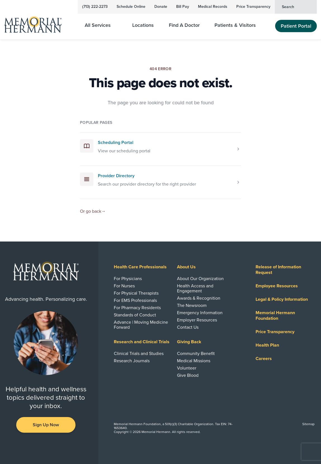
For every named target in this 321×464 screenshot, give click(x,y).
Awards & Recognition (198, 298)
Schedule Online (131, 6)
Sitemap (308, 424)
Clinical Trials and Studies (139, 353)
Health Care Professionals (140, 267)
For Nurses (124, 285)
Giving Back (189, 342)
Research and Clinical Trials (141, 342)
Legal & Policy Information (282, 299)
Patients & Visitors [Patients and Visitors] (238, 25)
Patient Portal (296, 26)
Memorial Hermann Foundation (275, 315)
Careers (264, 358)
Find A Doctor (184, 25)
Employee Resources (277, 286)
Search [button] (297, 6)
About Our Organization (200, 278)
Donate (160, 6)
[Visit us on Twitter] (58, 446)
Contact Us (188, 327)
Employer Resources (197, 320)
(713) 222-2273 (95, 6)
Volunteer (186, 368)
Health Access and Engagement (195, 288)
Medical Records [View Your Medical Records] (212, 6)
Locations (143, 25)
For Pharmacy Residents (137, 307)
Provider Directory (116, 176)
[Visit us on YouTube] (45, 446)
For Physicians (128, 278)
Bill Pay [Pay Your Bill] (182, 6)
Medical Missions (193, 360)
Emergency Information (200, 312)
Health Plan (267, 345)
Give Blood (188, 375)
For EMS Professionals (135, 300)
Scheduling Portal (115, 142)
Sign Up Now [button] (46, 425)
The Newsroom (192, 305)
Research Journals (132, 360)
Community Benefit (196, 353)
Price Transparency (253, 6)
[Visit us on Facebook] (33, 446)
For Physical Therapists (136, 293)
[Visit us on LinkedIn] (21, 446)
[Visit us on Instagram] (70, 446)
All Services (101, 25)
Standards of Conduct (135, 315)
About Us (186, 267)
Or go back (93, 211)
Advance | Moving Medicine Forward (141, 325)
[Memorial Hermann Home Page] (36, 22)
